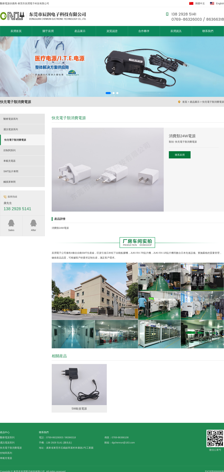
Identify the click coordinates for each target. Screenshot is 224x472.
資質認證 (112, 31)
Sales (11, 225)
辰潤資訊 (175, 31)
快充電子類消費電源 (213, 101)
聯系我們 (207, 31)
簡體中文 (200, 3)
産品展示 (79, 31)
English (220, 3)
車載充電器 (9, 160)
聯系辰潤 (180, 154)
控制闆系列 (9, 150)
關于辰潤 (48, 31)
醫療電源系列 (10, 118)
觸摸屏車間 (9, 181)
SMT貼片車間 (10, 171)
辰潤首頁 (16, 31)
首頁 (184, 101)
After (33, 225)
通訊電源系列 (10, 129)
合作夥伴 (143, 31)
